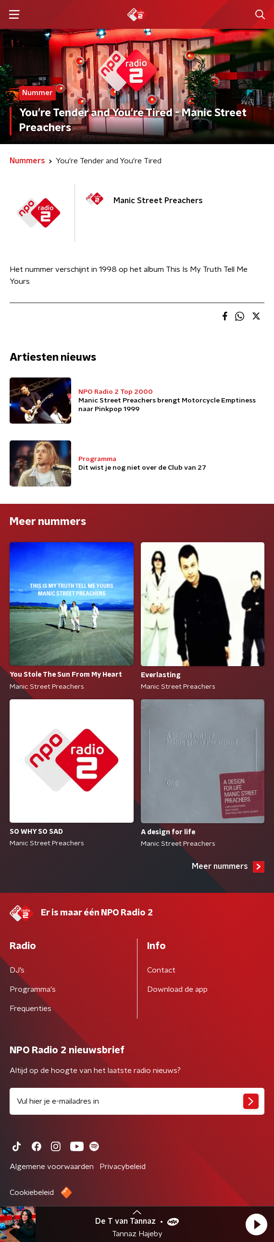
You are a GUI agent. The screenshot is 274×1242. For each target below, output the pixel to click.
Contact (161, 970)
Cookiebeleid (32, 1192)
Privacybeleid (123, 1166)
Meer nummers (228, 867)
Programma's (33, 989)
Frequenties (30, 1008)
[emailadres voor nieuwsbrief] (137, 1101)
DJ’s (17, 970)
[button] (256, 1224)
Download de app (177, 989)
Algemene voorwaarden (52, 1166)
